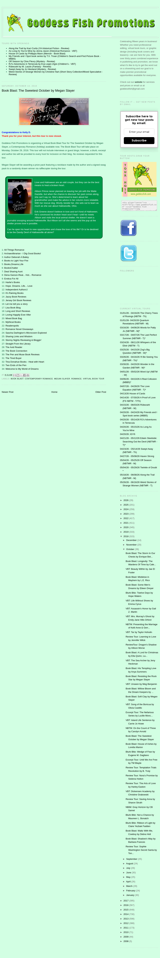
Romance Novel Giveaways (19, 329)
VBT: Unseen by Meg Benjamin (141, 684)
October (130, 549)
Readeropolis (12, 325)
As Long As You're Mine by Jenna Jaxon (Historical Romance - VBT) (43, 51)
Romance (76, 379)
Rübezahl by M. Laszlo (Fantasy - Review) (30, 66)
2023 (126, 513)
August (130, 863)
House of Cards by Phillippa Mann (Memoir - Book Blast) (37, 53)
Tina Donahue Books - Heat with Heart (24, 361)
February (131, 890)
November (131, 544)
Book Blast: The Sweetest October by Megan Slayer (38, 90)
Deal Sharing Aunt (13, 271)
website (139, 82)
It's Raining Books (15, 293)
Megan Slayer (62, 379)
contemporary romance (39, 379)
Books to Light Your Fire (16, 260)
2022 (126, 518)
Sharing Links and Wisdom (19, 336)
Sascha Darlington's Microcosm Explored (26, 332)
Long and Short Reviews (18, 311)
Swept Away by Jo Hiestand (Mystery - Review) (32, 69)
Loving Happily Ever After (18, 314)
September (132, 859)
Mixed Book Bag (14, 318)
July (128, 868)
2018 (126, 536)
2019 (126, 532)
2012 (126, 923)
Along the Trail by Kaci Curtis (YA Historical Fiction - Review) (39, 48)
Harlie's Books (13, 282)
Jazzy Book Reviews (16, 296)
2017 (126, 900)
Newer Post (7, 392)
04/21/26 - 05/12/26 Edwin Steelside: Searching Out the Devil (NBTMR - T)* (138, 441)
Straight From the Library (18, 343)
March (129, 886)
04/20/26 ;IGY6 (127, 434)
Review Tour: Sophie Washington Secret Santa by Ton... (141, 850)
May (128, 877)
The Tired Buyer (13, 358)
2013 (126, 918)
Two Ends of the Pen (15, 365)
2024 (126, 509)
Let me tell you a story (17, 304)
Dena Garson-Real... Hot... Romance (22, 275)
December (131, 540)
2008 (126, 941)
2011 (126, 927)
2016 (126, 905)
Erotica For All (11, 278)
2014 (126, 914)
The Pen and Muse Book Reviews (22, 354)
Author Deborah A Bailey (16, 257)
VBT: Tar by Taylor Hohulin (139, 632)
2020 (126, 527)
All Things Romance (14, 250)
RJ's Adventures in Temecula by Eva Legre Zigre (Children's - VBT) (42, 64)
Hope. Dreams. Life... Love (19, 286)
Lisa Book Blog (13, 307)
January (130, 895)
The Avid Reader (13, 347)
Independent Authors (16, 289)
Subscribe (139, 140)
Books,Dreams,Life (13, 264)
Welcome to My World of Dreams (22, 369)
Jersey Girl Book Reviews (18, 300)
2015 (126, 909)
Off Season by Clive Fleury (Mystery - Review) (32, 61)
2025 (126, 504)
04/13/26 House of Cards (132, 393)
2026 (126, 500)
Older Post (100, 392)
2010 (126, 932)
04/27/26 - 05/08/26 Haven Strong (137, 456)
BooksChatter (11, 268)
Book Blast (17, 379)
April (128, 881)
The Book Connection (16, 351)
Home (54, 392)
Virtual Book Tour (93, 379)
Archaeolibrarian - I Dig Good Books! (22, 253)
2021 (126, 523)
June (129, 872)
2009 (126, 936)
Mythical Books (13, 322)
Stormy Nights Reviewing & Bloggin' (24, 340)
